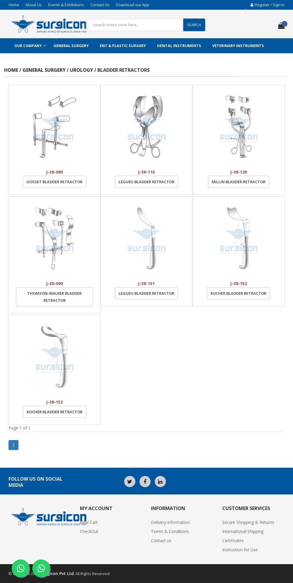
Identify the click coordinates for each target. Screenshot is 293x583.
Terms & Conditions (170, 531)
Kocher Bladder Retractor (238, 293)
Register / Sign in (267, 4)
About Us (34, 4)
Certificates (233, 540)
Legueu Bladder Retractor (146, 181)
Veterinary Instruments (238, 45)
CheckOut (89, 531)
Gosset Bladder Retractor (54, 181)
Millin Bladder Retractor (238, 181)
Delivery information (170, 522)
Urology (82, 70)
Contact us (161, 540)
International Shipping (242, 531)
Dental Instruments (179, 45)
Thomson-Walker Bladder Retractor (54, 297)
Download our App (132, 4)
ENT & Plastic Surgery (123, 45)
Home (14, 4)
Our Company (28, 45)
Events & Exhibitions (66, 4)
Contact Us (100, 4)
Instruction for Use (240, 549)
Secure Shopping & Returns (248, 522)
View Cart (89, 522)
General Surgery (71, 45)
